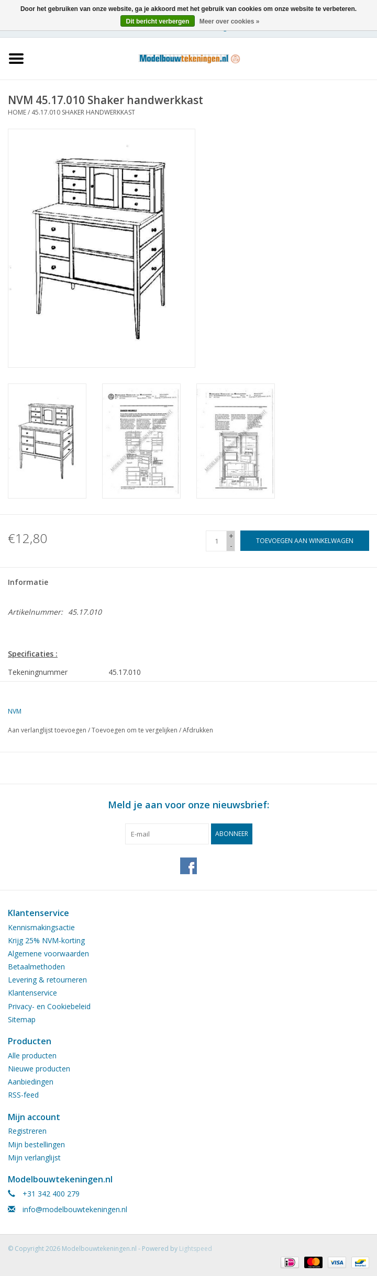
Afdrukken (198, 730)
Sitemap (22, 1019)
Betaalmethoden (36, 967)
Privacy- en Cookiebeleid (49, 1006)
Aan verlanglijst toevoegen (47, 730)
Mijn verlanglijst (34, 1157)
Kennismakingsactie (41, 927)
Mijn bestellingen (36, 1144)
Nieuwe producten (39, 1069)
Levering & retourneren (47, 980)
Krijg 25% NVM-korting (46, 940)
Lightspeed (195, 1248)
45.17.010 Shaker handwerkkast (83, 112)
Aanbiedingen (30, 1082)
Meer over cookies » (229, 21)
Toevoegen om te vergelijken (135, 730)
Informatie (28, 582)
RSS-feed (23, 1095)
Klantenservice (32, 993)
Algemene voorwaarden (48, 953)
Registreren (27, 1131)
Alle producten (32, 1055)
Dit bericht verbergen (158, 21)
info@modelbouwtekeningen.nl (75, 1209)
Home (17, 112)
